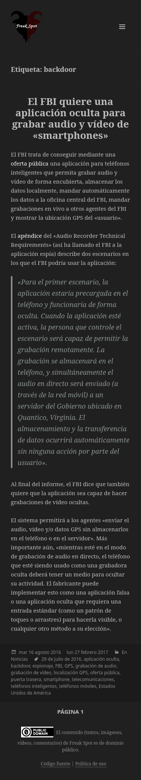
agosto (42, 652)
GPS (68, 666)
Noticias (19, 659)
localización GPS (71, 672)
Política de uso (90, 763)
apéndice (30, 235)
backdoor (20, 666)
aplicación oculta (101, 659)
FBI (58, 666)
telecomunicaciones (93, 679)
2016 (56, 652)
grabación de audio (95, 666)
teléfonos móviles (77, 686)
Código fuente (55, 763)
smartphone (57, 679)
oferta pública (30, 163)
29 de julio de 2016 (61, 659)
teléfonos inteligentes (34, 686)
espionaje (42, 666)
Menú (122, 27)
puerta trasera (26, 679)
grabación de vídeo (31, 672)
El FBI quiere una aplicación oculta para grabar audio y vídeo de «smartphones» (70, 118)
